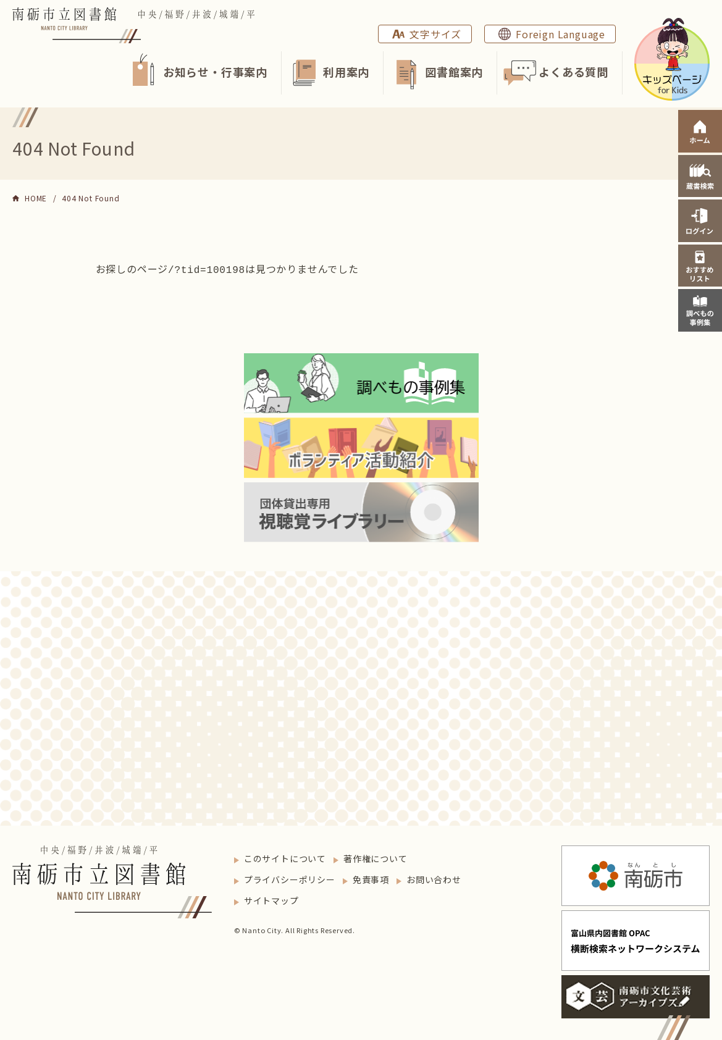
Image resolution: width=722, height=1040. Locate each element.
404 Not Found (90, 198)
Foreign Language (560, 34)
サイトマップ (271, 899)
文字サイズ (435, 34)
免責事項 (371, 878)
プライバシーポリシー (289, 878)
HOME (36, 198)
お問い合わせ (433, 878)
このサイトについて (285, 857)
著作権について (375, 857)
